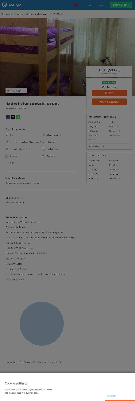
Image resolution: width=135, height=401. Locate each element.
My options (111, 396)
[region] (67, 387)
